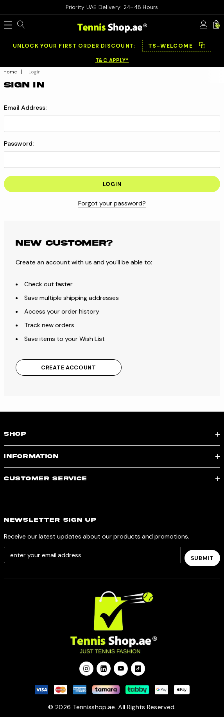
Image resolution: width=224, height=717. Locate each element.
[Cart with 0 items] (216, 25)
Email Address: (25, 108)
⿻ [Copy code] (202, 45)
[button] (176, 46)
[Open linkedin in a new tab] (104, 665)
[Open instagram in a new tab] (86, 665)
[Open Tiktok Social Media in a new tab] (138, 665)
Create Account (68, 367)
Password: (19, 144)
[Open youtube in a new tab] (121, 665)
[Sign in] (204, 25)
